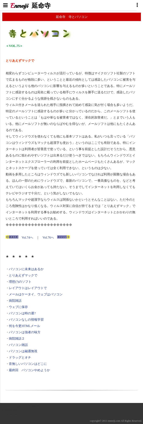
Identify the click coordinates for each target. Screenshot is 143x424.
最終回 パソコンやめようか (29, 370)
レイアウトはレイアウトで (28, 288)
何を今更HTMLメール (24, 326)
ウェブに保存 (18, 307)
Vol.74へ (27, 237)
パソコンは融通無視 (23, 351)
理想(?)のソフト (20, 281)
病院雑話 (15, 300)
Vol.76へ (48, 237)
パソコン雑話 (18, 345)
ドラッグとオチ (20, 357)
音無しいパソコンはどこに (28, 363)
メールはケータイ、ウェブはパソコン (36, 294)
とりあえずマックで (23, 275)
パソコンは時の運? (22, 313)
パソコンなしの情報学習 (26, 319)
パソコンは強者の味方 (24, 332)
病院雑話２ (17, 338)
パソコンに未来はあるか (26, 269)
